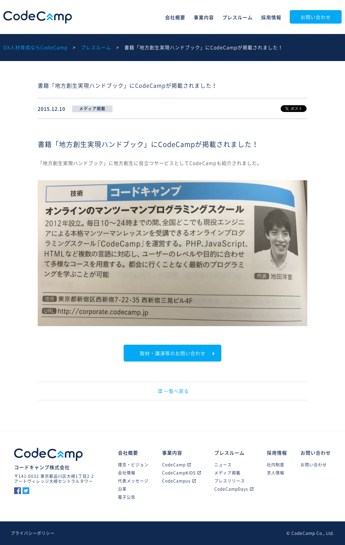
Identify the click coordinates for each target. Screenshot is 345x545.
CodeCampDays (233, 489)
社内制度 (275, 465)
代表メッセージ (133, 481)
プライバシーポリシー (33, 533)
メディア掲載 (227, 473)
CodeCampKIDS (181, 473)
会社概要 (175, 17)
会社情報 (126, 473)
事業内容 (204, 17)
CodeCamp (37, 17)
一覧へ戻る (173, 391)
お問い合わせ (316, 16)
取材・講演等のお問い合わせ (173, 353)
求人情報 (275, 473)
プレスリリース (229, 481)
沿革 (122, 489)
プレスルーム (237, 17)
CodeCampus (179, 481)
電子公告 (126, 497)
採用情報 (271, 17)
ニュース (223, 465)
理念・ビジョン (133, 465)
